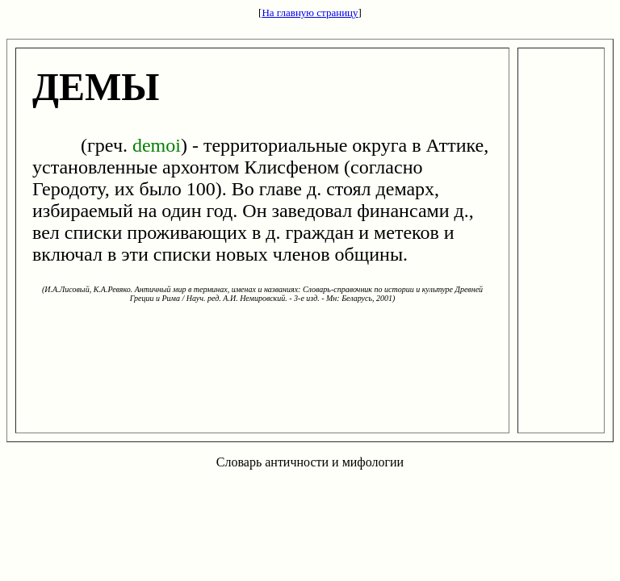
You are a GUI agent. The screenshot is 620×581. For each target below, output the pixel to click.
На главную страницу (310, 12)
